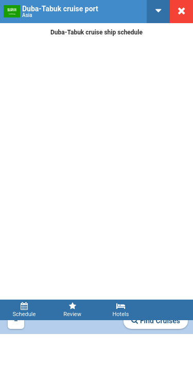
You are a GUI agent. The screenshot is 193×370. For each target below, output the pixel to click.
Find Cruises (155, 321)
